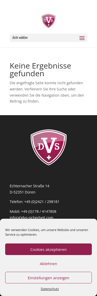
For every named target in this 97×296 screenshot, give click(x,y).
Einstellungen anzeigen (48, 277)
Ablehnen (48, 263)
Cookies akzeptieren (48, 249)
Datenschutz (50, 289)
